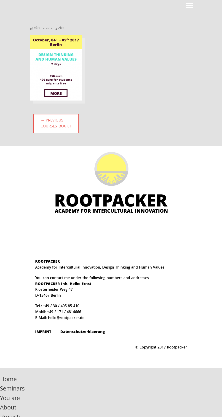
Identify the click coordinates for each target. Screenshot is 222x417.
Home (8, 380)
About (8, 408)
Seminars (12, 389)
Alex (61, 28)
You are (10, 399)
